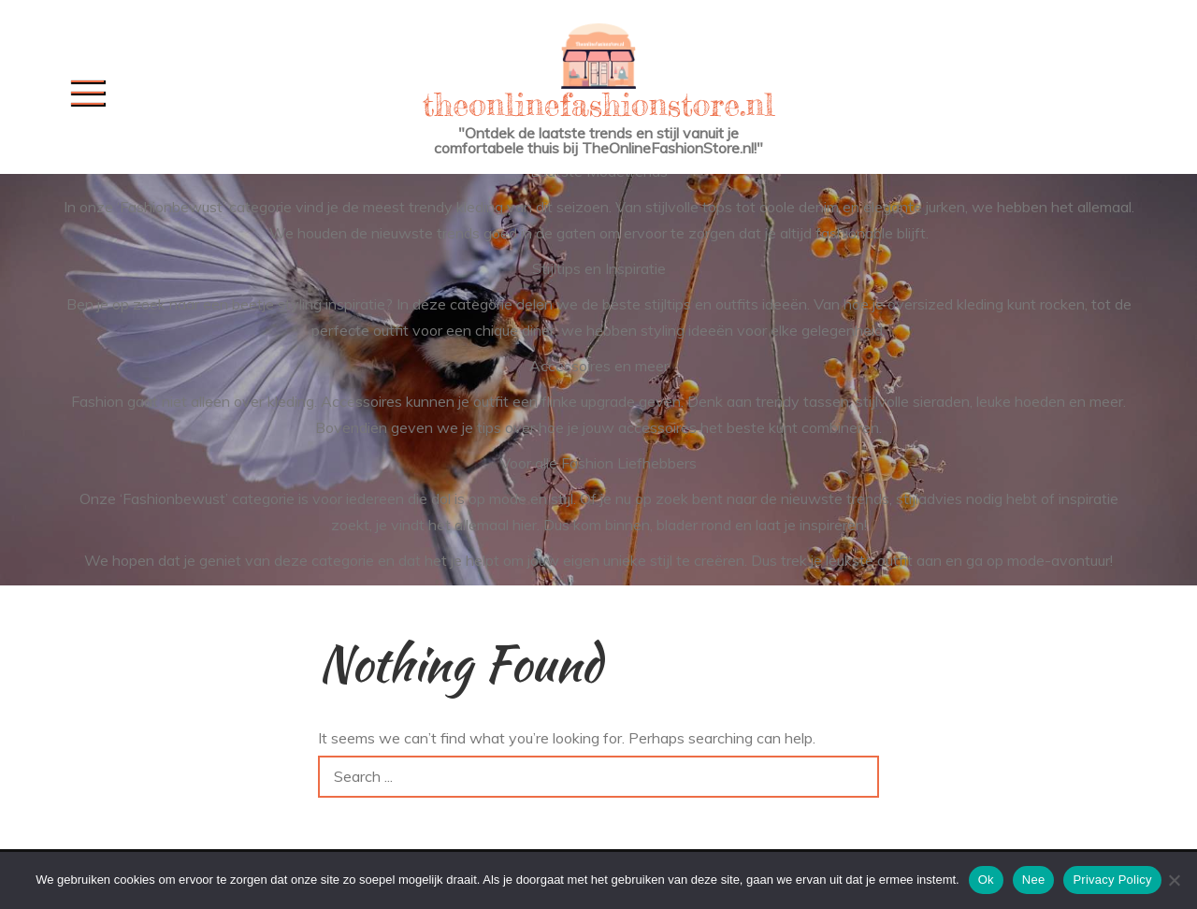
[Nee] (1173, 880)
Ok (986, 880)
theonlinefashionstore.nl (598, 104)
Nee (1034, 880)
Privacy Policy (1112, 880)
